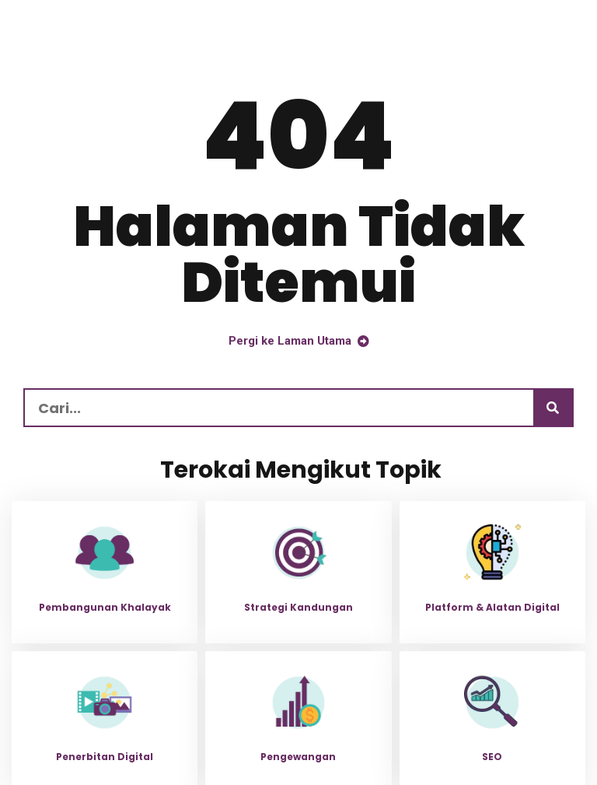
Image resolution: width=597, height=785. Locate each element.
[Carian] (552, 408)
